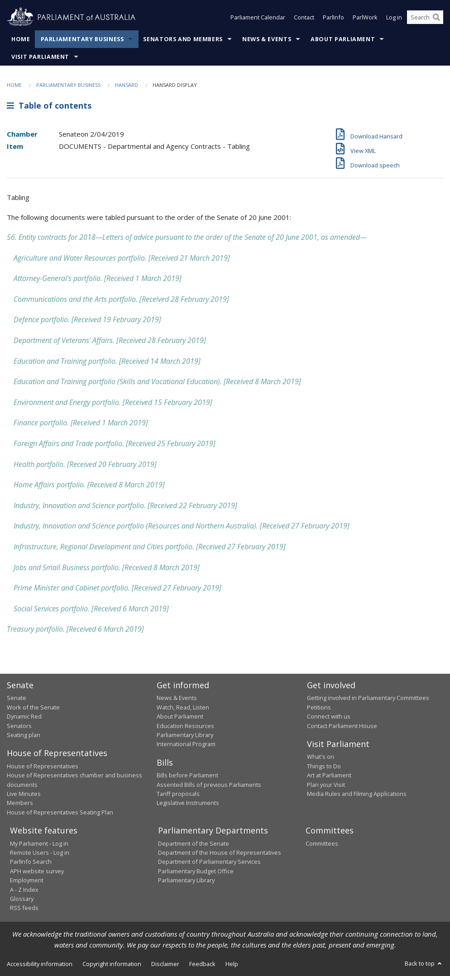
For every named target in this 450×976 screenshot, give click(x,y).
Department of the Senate (193, 843)
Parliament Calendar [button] (257, 17)
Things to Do (324, 766)
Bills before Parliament (187, 775)
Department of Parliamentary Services (209, 861)
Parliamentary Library (185, 735)
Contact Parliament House (342, 726)
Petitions (319, 707)
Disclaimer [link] (165, 964)
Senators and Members (183, 39)
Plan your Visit (326, 785)
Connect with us (328, 716)
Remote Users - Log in (39, 852)
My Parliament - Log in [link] (39, 843)
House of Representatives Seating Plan (60, 812)
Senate (16, 698)
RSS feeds (24, 908)
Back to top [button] (424, 963)
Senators (19, 726)
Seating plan (23, 735)
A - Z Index (24, 890)
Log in (394, 17)
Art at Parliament (329, 775)
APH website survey (37, 871)
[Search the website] (425, 17)
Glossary (22, 899)
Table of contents (49, 105)
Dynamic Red (24, 716)
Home (20, 39)
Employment (26, 880)
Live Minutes (24, 794)
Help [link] (231, 964)
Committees (322, 843)
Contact (304, 17)
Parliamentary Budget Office (196, 871)
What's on (320, 756)
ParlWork (365, 17)
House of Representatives (42, 766)
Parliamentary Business (82, 39)
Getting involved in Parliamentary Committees (368, 698)
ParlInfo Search (31, 861)
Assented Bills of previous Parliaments (209, 785)
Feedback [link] (202, 964)
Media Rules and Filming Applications (357, 794)
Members (20, 803)
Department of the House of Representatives (219, 852)
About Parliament (343, 39)
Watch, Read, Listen (183, 707)
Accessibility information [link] (39, 964)
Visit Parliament (40, 57)
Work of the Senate (33, 707)
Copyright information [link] (111, 964)
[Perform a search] (436, 17)
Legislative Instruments (188, 803)
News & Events (266, 39)
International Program (186, 744)
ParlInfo (333, 17)
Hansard (126, 84)
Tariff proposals (178, 794)
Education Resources (185, 726)
